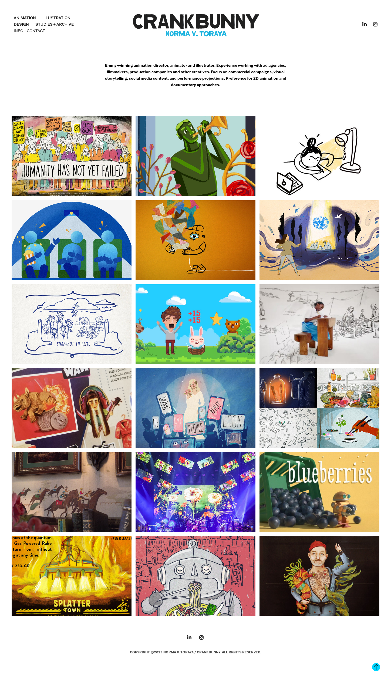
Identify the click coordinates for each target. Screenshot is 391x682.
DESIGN (21, 24)
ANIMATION (25, 17)
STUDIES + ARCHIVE (54, 24)
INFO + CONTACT (29, 30)
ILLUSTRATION (56, 17)
